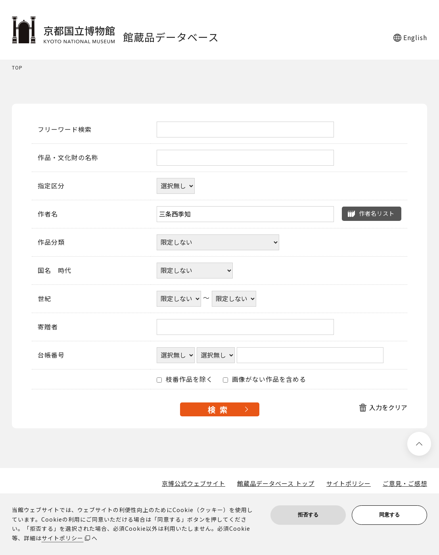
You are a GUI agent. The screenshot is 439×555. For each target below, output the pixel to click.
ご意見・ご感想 (405, 483)
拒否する (308, 515)
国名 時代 (54, 271)
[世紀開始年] (179, 299)
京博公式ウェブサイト (193, 483)
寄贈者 (48, 327)
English (415, 37)
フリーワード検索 (65, 129)
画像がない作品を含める (264, 379)
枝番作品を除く (185, 379)
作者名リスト (377, 213)
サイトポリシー (348, 483)
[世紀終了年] (234, 299)
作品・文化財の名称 (68, 158)
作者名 (48, 214)
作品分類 (51, 242)
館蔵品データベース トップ (275, 483)
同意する (389, 515)
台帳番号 (51, 355)
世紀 (44, 299)
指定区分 (51, 186)
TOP (17, 68)
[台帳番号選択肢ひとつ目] (176, 355)
